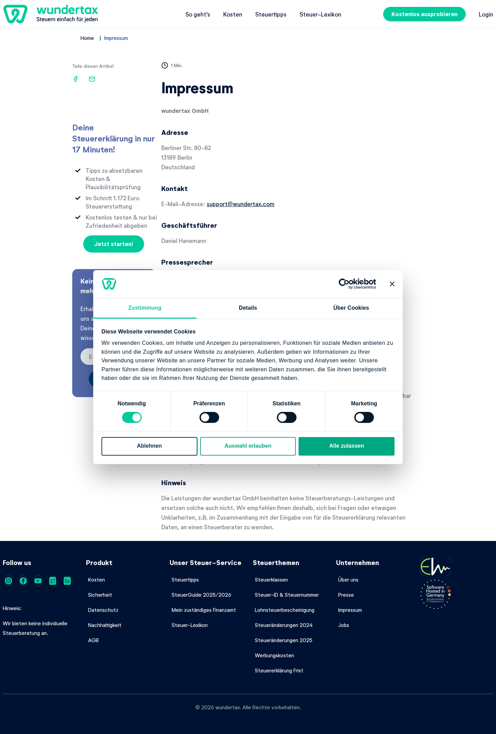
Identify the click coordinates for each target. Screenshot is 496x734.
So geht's (197, 14)
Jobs (343, 625)
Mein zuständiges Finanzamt (204, 610)
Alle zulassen (346, 446)
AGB (93, 640)
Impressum (116, 38)
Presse (346, 595)
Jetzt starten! (113, 243)
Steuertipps (271, 14)
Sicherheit (100, 595)
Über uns (348, 579)
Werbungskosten (274, 655)
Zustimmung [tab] (145, 308)
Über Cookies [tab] (351, 308)
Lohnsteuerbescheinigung (284, 610)
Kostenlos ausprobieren (424, 14)
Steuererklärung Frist (279, 670)
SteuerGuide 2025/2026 (201, 595)
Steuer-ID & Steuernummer (287, 595)
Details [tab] (248, 308)
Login (486, 14)
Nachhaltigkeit (104, 625)
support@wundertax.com (240, 203)
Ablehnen (149, 446)
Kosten (232, 14)
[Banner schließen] (392, 283)
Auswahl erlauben (248, 446)
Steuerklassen (271, 579)
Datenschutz (103, 610)
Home (87, 38)
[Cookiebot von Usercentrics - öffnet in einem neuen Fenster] (346, 283)
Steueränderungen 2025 (283, 640)
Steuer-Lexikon (320, 14)
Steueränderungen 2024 (284, 625)
